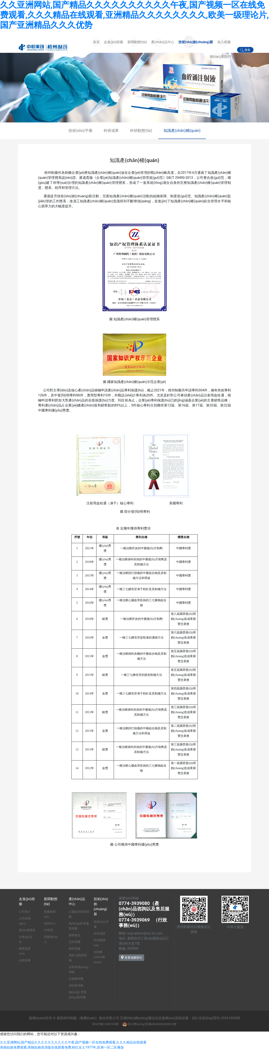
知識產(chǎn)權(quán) (182, 130)
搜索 (245, 50)
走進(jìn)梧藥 (113, 42)
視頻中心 (50, 923)
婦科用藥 (74, 948)
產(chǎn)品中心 (162, 42)
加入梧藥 (224, 42)
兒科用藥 (74, 942)
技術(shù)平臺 (80, 130)
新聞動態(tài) (137, 42)
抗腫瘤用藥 (76, 978)
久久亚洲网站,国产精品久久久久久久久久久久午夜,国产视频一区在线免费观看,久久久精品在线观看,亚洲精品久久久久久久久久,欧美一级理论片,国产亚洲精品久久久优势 (134, 15)
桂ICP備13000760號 (105, 1024)
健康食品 (74, 935)
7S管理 (48, 930)
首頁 (96, 42)
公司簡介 (25, 911)
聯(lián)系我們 (220, 57)
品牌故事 (25, 960)
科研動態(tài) (141, 130)
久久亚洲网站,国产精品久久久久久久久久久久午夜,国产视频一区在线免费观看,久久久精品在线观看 (73, 1042)
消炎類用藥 (76, 985)
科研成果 (111, 130)
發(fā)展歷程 (27, 930)
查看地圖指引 (131, 957)
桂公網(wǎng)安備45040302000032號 (151, 1024)
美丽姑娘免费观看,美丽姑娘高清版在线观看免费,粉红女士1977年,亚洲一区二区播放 (62, 1047)
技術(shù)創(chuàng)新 (195, 42)
